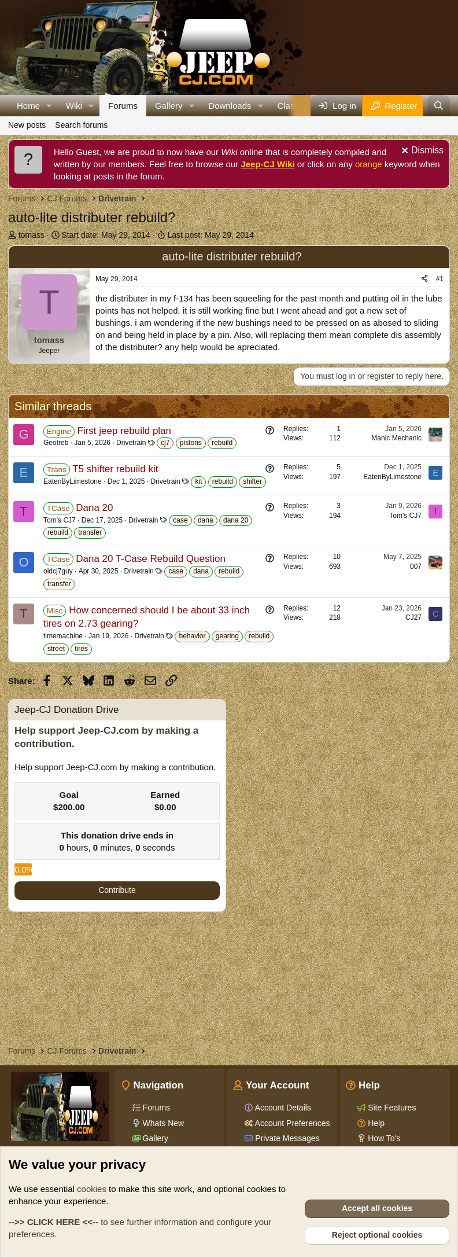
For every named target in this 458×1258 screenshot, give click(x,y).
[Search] (438, 105)
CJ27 (413, 617)
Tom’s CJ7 (59, 520)
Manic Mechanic (396, 438)
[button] (49, 105)
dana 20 (235, 520)
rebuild (222, 443)
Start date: (106, 235)
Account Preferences (291, 1123)
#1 (440, 279)
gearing (227, 636)
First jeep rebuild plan (124, 430)
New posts (27, 125)
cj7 (165, 443)
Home (28, 106)
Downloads (229, 106)
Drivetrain (131, 443)
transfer (90, 532)
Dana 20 (94, 507)
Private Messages (286, 1138)
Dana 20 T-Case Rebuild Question (151, 558)
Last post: (210, 235)
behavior (192, 636)
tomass (32, 235)
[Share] (424, 279)
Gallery (169, 106)
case (180, 520)
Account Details (282, 1107)
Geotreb (55, 443)
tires (81, 649)
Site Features (390, 1107)
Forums (123, 106)
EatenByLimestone (72, 481)
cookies (91, 1189)
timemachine (63, 636)
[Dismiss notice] (421, 152)
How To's (382, 1138)
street (56, 649)
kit (198, 481)
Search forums (81, 125)
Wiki (74, 106)
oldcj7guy (58, 571)
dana (205, 520)
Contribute (117, 890)
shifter (252, 481)
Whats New (162, 1123)
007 (416, 566)
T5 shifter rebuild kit (115, 469)
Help (375, 1123)
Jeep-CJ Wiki (267, 164)
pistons (191, 443)
